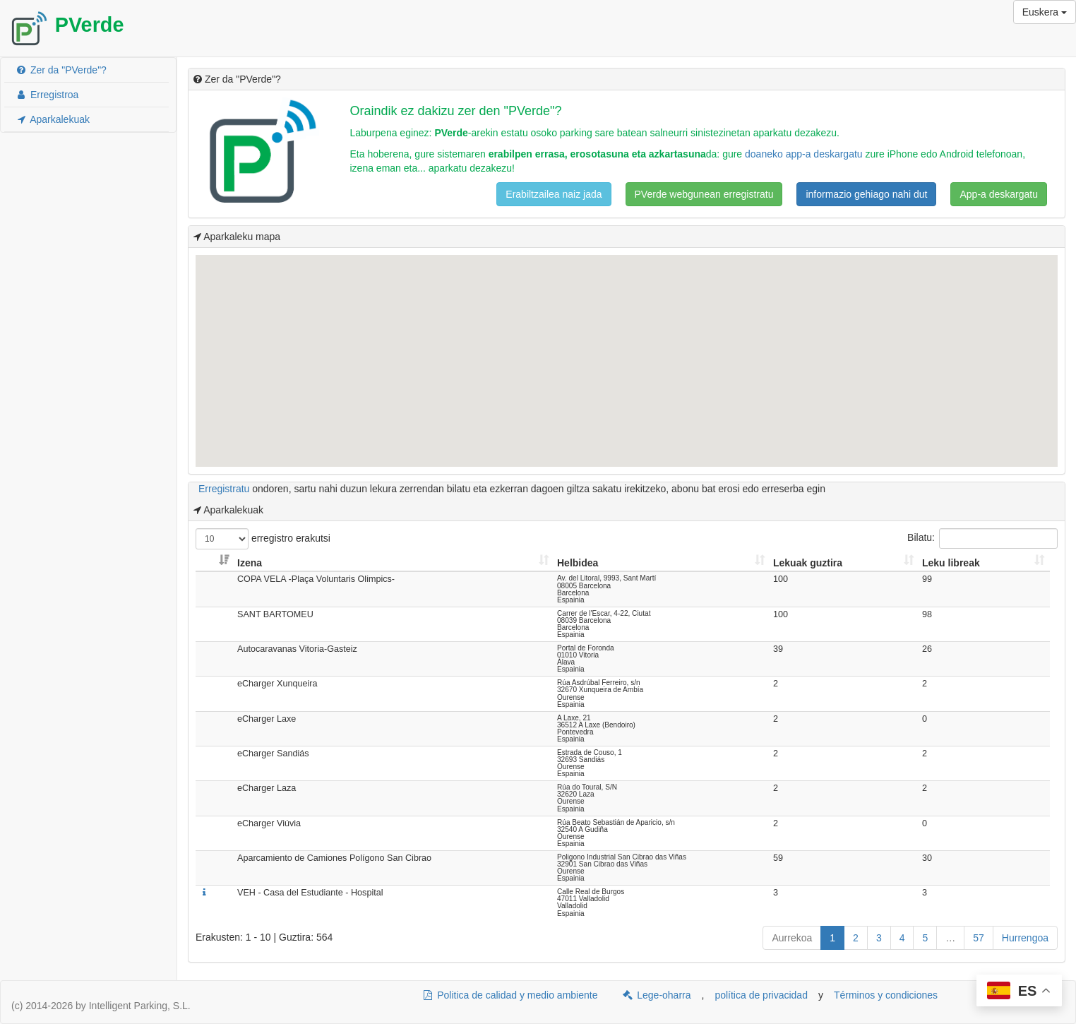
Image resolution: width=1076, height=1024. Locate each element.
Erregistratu (223, 488)
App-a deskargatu (999, 194)
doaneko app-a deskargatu (804, 154)
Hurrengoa (1025, 937)
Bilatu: (982, 538)
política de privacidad (761, 995)
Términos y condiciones (886, 995)
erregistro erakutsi (263, 538)
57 (978, 937)
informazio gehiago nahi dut (866, 194)
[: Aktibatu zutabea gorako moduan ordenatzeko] (215, 563)
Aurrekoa (792, 937)
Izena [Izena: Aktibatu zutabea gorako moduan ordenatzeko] (249, 562)
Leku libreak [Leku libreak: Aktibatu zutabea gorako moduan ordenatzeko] (951, 562)
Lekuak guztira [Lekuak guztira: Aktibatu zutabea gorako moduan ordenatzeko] (807, 562)
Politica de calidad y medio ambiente (509, 995)
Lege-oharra (656, 995)
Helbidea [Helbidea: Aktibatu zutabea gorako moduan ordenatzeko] (577, 562)
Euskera (1044, 12)
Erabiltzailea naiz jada (554, 194)
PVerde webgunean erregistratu (704, 194)
